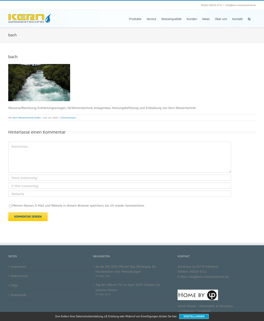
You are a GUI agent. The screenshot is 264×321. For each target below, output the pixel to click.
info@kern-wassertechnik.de (240, 5)
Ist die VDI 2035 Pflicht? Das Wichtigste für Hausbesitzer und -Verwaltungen (125, 269)
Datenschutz (19, 276)
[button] (249, 18)
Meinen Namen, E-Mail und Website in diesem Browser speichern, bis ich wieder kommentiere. (78, 205)
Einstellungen (194, 316)
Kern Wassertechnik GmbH (26, 117)
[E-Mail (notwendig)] (119, 186)
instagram (187, 311)
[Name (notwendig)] (119, 178)
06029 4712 (198, 271)
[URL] (119, 194)
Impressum (18, 266)
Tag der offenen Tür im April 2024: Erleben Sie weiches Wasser (127, 287)
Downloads (18, 295)
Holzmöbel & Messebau (216, 306)
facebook (204, 311)
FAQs (14, 285)
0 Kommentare (68, 117)
